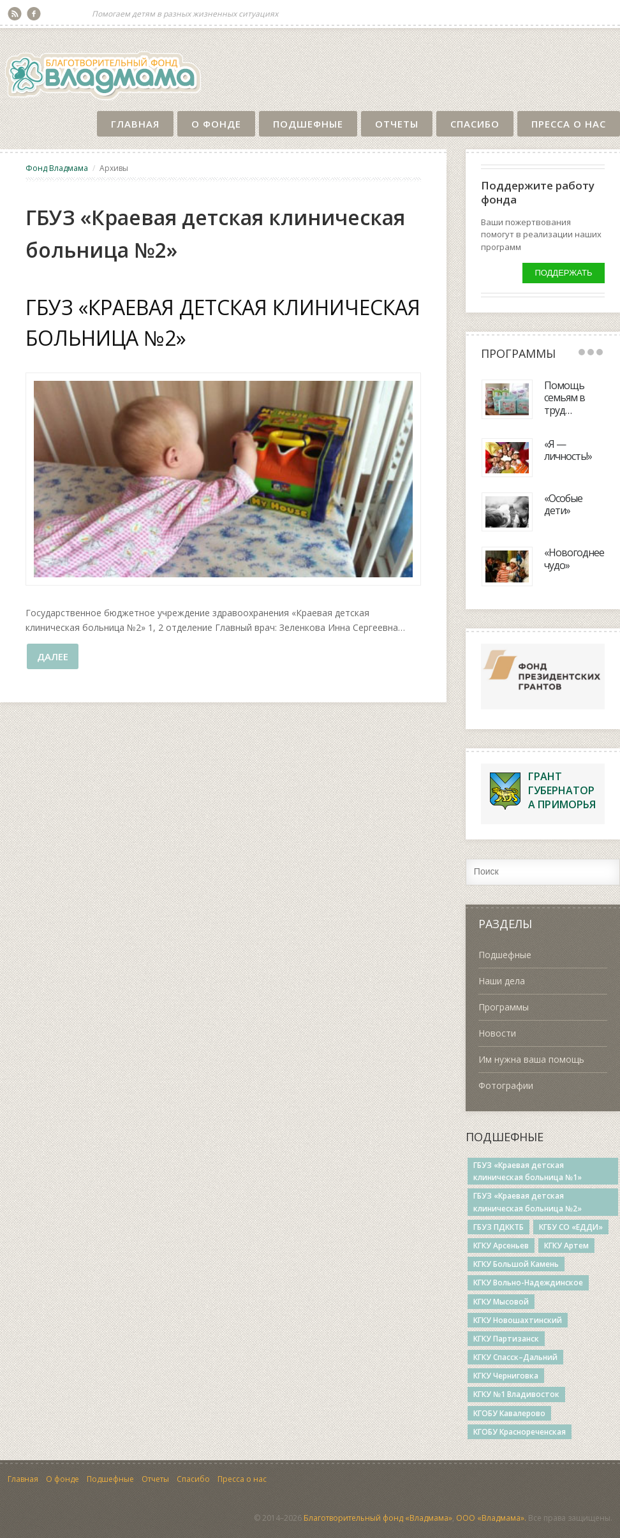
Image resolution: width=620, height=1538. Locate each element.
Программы (503, 1007)
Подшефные (308, 123)
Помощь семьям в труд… (564, 397)
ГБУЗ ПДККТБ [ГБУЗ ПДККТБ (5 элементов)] (498, 1227)
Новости (497, 1033)
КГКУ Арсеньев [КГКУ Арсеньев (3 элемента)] (501, 1245)
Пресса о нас (568, 123)
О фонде (216, 123)
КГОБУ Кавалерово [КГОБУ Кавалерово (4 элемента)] (509, 1413)
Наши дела (501, 981)
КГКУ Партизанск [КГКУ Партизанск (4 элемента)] (506, 1338)
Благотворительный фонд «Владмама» (378, 1517)
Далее (52, 656)
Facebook (34, 14)
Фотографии (505, 1085)
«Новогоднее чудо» (574, 558)
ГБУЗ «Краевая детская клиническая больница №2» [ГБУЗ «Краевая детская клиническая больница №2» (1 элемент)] (527, 1201)
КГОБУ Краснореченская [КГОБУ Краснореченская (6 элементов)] (519, 1431)
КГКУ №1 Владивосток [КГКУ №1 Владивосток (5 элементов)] (516, 1394)
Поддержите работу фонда (537, 192)
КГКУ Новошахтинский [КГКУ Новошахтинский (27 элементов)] (517, 1320)
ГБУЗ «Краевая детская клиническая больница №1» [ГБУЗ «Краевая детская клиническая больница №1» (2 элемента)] (527, 1171)
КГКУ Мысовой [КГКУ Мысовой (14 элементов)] (501, 1301)
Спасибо (474, 123)
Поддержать (563, 272)
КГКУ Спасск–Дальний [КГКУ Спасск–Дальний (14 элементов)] (515, 1357)
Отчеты (396, 123)
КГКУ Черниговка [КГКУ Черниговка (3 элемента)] (505, 1375)
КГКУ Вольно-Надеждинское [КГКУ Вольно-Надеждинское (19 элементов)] (528, 1282)
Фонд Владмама (57, 168)
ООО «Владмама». (491, 1517)
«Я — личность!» (568, 450)
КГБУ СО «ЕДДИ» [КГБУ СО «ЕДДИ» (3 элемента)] (571, 1227)
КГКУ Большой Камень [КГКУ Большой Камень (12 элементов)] (516, 1264)
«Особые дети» (563, 504)
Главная (135, 123)
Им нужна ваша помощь (531, 1059)
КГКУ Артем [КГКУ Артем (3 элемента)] (566, 1245)
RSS (15, 14)
